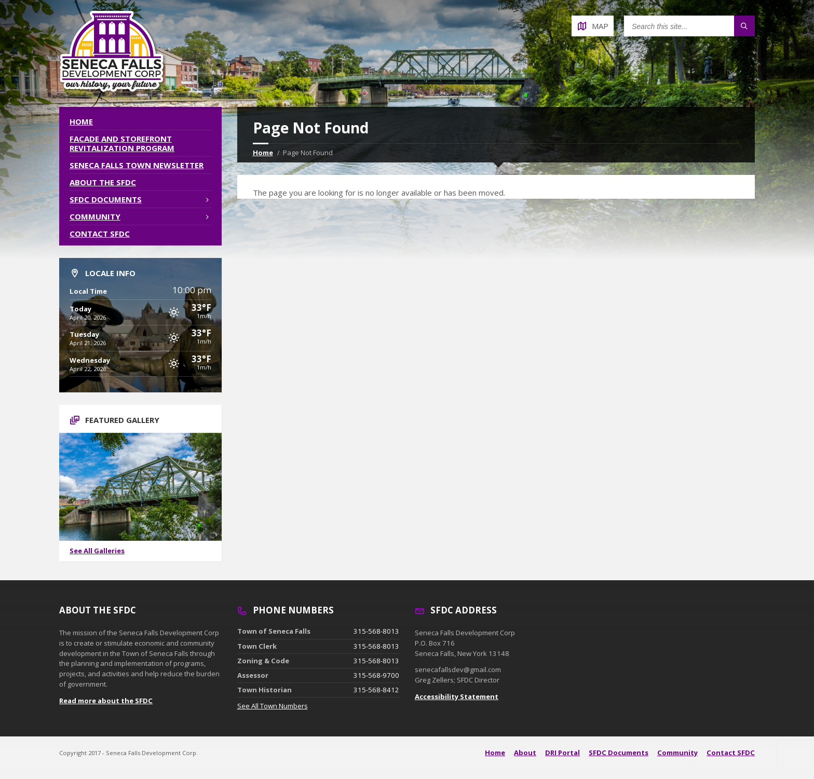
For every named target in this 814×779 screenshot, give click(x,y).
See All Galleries (97, 550)
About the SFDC (103, 182)
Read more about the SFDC (106, 700)
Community (95, 216)
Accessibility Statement (456, 696)
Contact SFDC (100, 233)
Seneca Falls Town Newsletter (137, 165)
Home (263, 152)
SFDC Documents (106, 199)
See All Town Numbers (272, 705)
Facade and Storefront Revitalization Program (122, 143)
